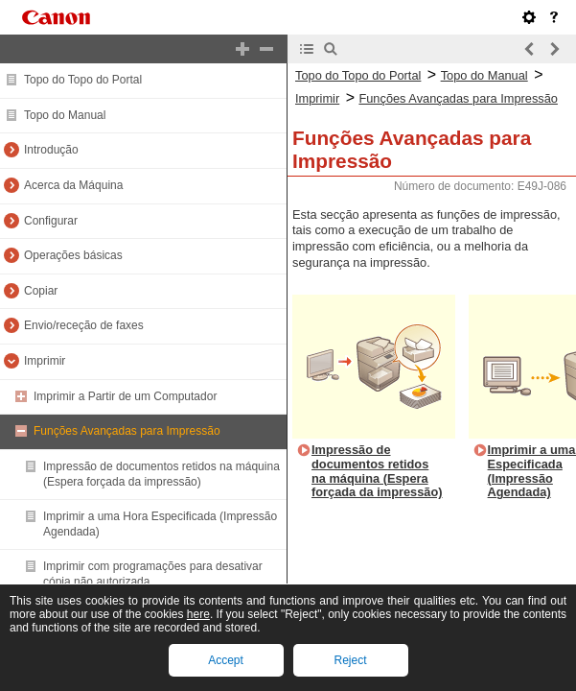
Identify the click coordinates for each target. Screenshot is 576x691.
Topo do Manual (64, 115)
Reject (350, 660)
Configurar (51, 220)
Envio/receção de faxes (84, 325)
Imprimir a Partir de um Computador (125, 396)
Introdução (51, 149)
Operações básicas (73, 255)
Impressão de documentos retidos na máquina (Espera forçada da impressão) (161, 474)
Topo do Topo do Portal (83, 79)
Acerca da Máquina (73, 185)
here (198, 614)
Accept (225, 660)
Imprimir (44, 361)
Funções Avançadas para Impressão (127, 431)
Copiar (41, 291)
